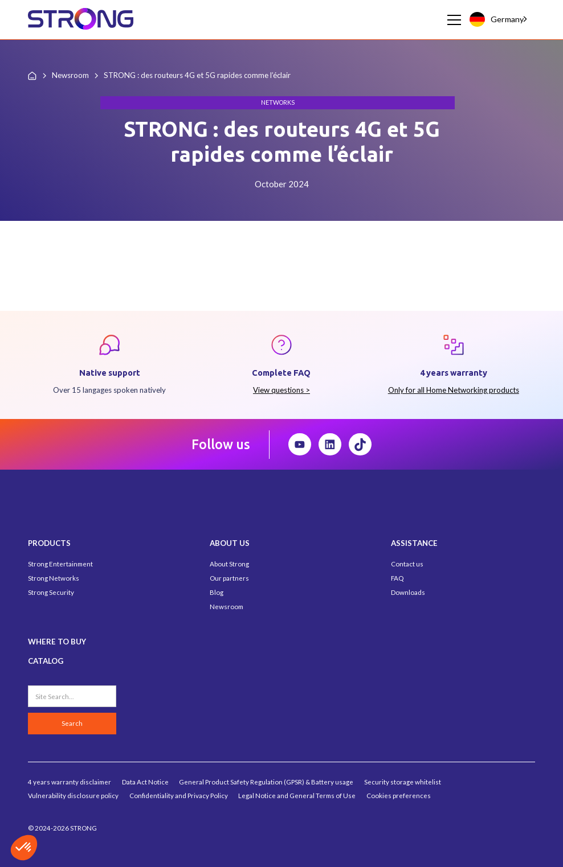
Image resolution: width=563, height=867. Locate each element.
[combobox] (499, 19)
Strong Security (51, 592)
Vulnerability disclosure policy (73, 795)
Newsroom (226, 606)
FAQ (397, 578)
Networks (278, 102)
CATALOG (45, 660)
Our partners (229, 578)
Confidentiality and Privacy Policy (178, 795)
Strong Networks (53, 578)
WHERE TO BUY (57, 641)
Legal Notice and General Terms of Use (297, 795)
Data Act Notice (145, 782)
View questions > (281, 390)
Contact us (407, 564)
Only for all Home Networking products (453, 390)
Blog (216, 592)
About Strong (229, 564)
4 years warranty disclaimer (69, 782)
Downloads (408, 592)
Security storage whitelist (402, 782)
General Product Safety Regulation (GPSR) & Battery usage (266, 782)
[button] (452, 20)
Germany (496, 19)
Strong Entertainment (60, 564)
